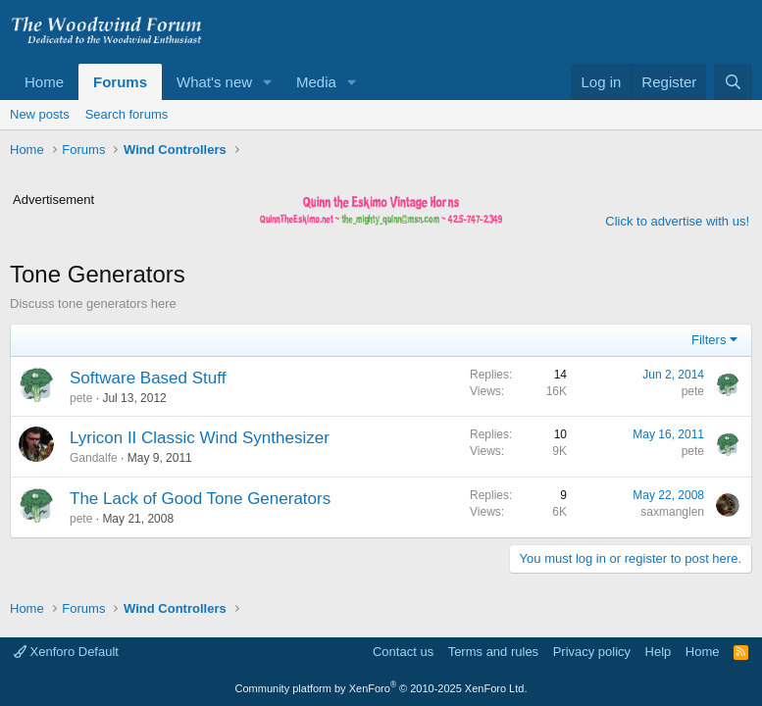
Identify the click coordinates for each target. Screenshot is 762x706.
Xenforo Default (66, 651)
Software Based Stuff (148, 378)
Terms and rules (493, 651)
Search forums (127, 114)
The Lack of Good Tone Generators (200, 498)
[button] (267, 82)
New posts (40, 114)
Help (658, 651)
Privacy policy (592, 651)
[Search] (733, 82)
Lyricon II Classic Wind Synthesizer (200, 438)
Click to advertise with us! (677, 221)
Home (44, 82)
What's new (214, 82)
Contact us (403, 651)
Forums (120, 82)
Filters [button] (708, 339)
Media (316, 82)
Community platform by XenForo (381, 688)
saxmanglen (672, 512)
